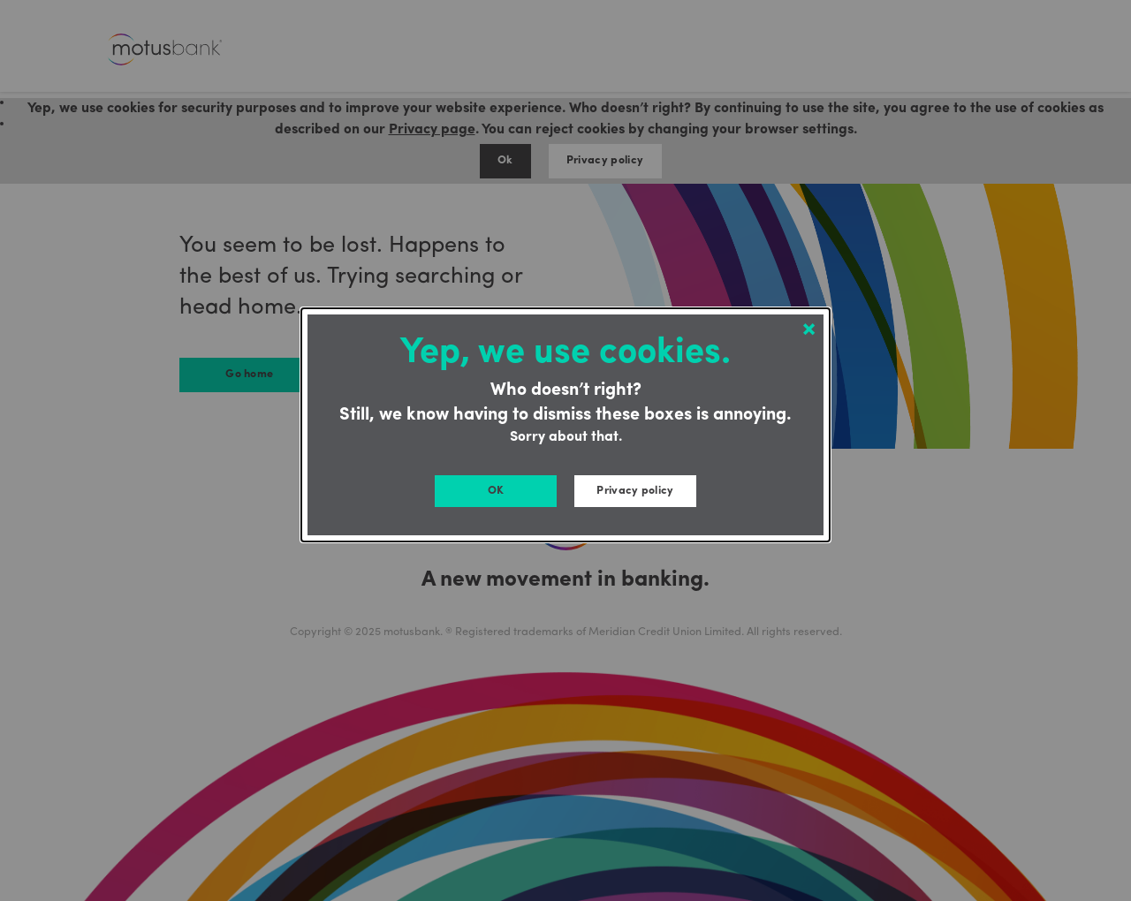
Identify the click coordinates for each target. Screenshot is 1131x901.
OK (496, 490)
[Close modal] (808, 329)
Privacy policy (634, 490)
